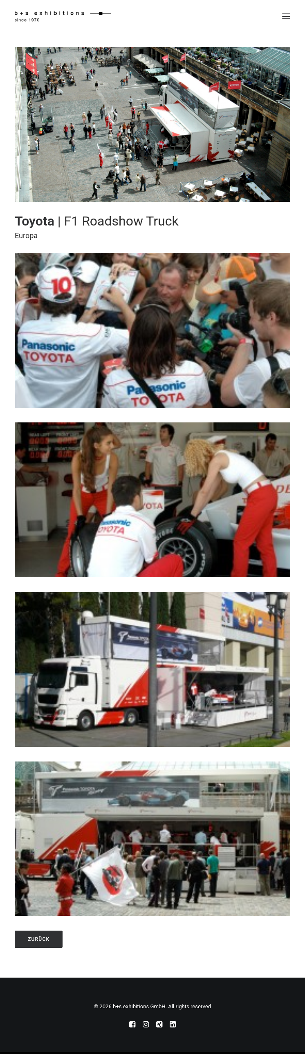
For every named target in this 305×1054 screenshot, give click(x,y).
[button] (286, 16)
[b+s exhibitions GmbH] (63, 16)
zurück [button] (38, 939)
